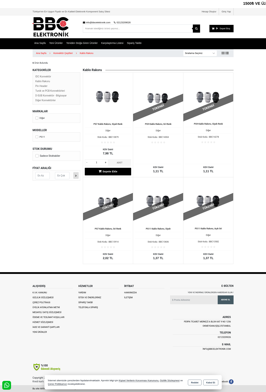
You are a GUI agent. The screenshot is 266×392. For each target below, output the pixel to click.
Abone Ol (225, 300)
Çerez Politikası (41, 302)
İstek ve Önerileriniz (89, 297)
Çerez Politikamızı (57, 384)
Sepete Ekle (108, 171)
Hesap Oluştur (209, 11)
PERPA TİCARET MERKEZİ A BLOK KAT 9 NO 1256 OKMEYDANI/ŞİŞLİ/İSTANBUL (207, 323)
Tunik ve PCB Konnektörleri (50, 90)
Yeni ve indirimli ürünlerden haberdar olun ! (211, 292)
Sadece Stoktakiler (47, 155)
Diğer (40, 118)
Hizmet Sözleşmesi (43, 322)
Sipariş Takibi (134, 43)
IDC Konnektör (43, 76)
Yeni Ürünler (40, 332)
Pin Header (41, 86)
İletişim (128, 297)
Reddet (194, 382)
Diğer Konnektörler (45, 100)
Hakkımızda (130, 292)
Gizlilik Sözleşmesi (43, 297)
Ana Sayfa (40, 43)
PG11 (40, 136)
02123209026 (224, 337)
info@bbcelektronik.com (217, 349)
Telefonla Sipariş (88, 307)
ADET (120, 162)
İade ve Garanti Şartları (46, 327)
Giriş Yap (226, 11)
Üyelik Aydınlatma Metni (46, 307)
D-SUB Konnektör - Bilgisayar (51, 95)
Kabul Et (210, 382)
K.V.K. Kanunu (40, 292)
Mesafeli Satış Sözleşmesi (47, 312)
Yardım (82, 292)
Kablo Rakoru (42, 81)
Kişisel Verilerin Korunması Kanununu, (139, 380)
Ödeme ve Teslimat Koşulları (49, 317)
